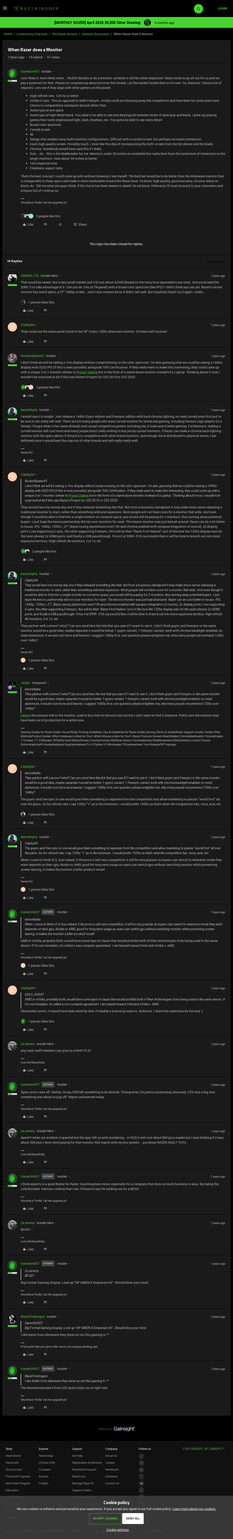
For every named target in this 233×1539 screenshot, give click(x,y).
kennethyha (29, 410)
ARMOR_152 (30, 275)
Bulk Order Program (18, 1483)
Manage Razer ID (83, 1483)
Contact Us (112, 1483)
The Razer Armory (64, 34)
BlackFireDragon (33, 1316)
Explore (43, 1449)
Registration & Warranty (87, 1462)
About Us (111, 1455)
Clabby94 (28, 325)
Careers (110, 1462)
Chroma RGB (47, 1462)
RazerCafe (12, 1462)
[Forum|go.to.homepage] (36, 8)
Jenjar (25, 682)
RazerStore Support (84, 1469)
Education (12, 1490)
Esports (43, 1476)
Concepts (45, 1469)
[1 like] (37, 302)
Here (24, 715)
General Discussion (95, 34)
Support (77, 1449)
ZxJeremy (28, 1044)
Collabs (43, 1483)
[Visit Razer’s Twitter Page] (141, 1476)
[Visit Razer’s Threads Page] (141, 1470)
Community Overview (32, 34)
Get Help (77, 1455)
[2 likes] (38, 551)
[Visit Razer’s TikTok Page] (141, 1490)
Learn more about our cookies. (194, 1509)
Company (111, 1449)
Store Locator (14, 1469)
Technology (46, 1455)
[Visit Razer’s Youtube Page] (141, 1483)
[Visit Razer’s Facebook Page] (141, 1456)
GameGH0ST (30, 71)
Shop (9, 1449)
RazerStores (13, 1455)
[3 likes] (40, 216)
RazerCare (78, 1476)
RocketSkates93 (32, 356)
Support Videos (81, 1490)
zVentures (111, 1476)
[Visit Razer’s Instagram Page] (141, 1463)
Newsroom (112, 1469)
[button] (5, 9)
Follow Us (145, 1449)
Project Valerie (87, 372)
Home (8, 34)
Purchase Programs (18, 1476)
